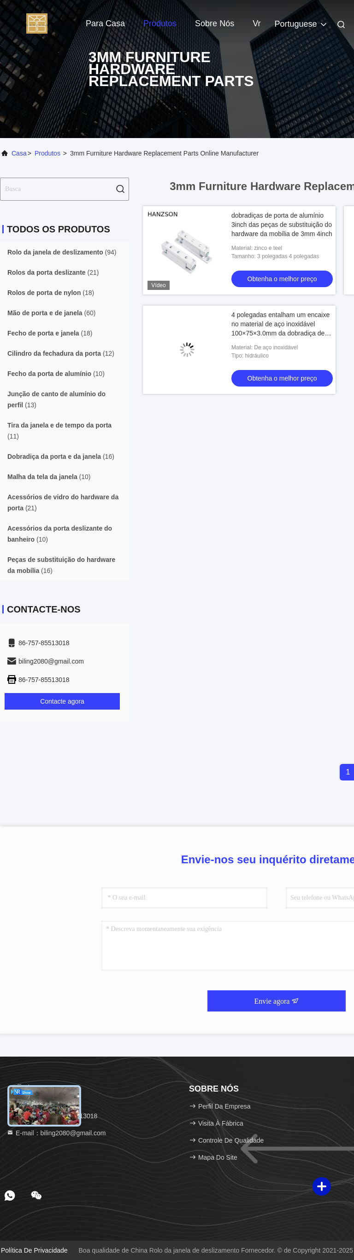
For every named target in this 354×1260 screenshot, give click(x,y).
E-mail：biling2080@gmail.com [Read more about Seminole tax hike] (56, 1133)
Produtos (160, 23)
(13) (56, 399)
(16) (60, 456)
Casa (19, 153)
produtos (47, 153)
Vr (256, 23)
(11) (59, 431)
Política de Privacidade (34, 1250)
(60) (51, 313)
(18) (50, 292)
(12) (60, 353)
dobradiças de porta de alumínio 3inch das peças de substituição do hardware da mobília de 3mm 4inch (281, 224)
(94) (62, 252)
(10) (56, 373)
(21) (53, 272)
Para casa (105, 23)
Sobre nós (214, 23)
